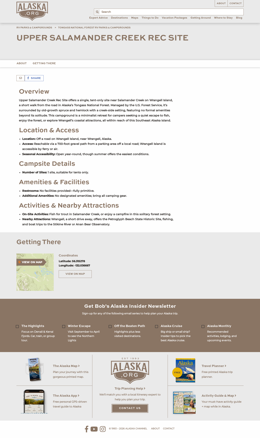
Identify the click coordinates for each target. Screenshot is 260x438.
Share (34, 78)
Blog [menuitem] (239, 18)
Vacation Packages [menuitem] (174, 18)
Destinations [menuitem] (119, 18)
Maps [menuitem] (134, 18)
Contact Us (130, 408)
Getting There (44, 63)
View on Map (75, 274)
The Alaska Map (66, 366)
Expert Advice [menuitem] (98, 18)
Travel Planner (214, 366)
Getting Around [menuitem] (201, 18)
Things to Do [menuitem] (150, 18)
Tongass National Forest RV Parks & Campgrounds (94, 28)
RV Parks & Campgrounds (34, 28)
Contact (235, 3)
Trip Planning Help (130, 388)
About (221, 3)
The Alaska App (66, 395)
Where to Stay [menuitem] (223, 18)
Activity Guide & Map (219, 395)
